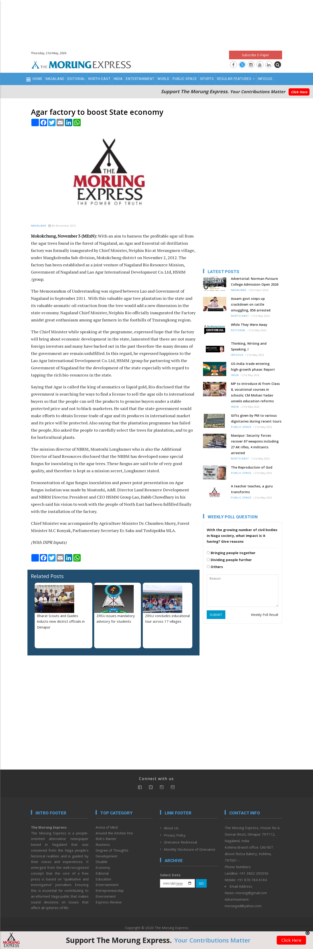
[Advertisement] (156, 23)
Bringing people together (231, 552)
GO (201, 883)
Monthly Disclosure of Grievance (189, 849)
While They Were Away (249, 324)
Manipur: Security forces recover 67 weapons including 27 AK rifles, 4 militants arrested (255, 444)
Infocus (265, 79)
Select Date (170, 875)
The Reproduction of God (251, 467)
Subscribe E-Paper (255, 55)
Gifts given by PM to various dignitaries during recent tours (256, 418)
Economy (103, 867)
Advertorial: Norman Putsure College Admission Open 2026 (254, 281)
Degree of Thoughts (112, 850)
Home (38, 79)
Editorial (76, 79)
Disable (101, 861)
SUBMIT (216, 614)
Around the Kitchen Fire (114, 833)
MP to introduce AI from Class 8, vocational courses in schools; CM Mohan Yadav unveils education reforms (255, 392)
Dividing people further (229, 559)
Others (215, 566)
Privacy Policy (175, 835)
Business (103, 844)
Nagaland (55, 79)
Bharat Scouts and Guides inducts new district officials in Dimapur (61, 621)
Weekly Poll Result (264, 614)
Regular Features (236, 79)
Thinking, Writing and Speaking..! (248, 346)
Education (103, 879)
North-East (99, 79)
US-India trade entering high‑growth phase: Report (253, 366)
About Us (171, 828)
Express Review (109, 902)
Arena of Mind (107, 827)
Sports (207, 79)
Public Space (185, 79)
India (118, 79)
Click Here (299, 92)
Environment (106, 896)
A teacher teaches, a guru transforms (252, 489)
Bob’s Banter (106, 838)
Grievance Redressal (180, 842)
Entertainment (140, 79)
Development (106, 856)
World (163, 79)
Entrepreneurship (110, 890)
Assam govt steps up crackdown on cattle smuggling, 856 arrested (250, 304)
